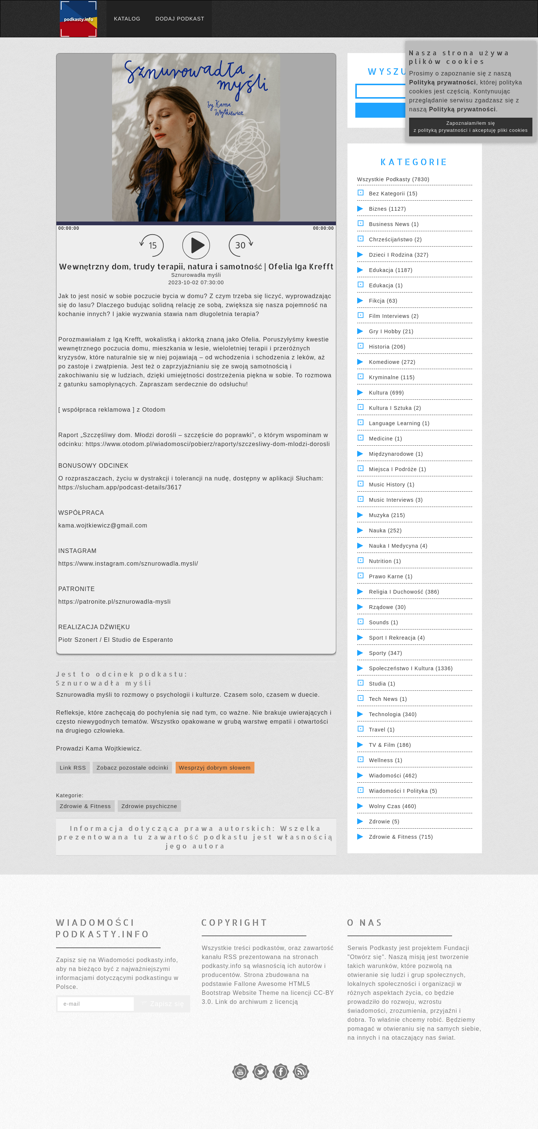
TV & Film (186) (390, 745)
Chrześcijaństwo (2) (395, 239)
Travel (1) (382, 730)
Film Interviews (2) (394, 316)
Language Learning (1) (399, 423)
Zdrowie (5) (384, 822)
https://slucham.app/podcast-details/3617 (120, 487)
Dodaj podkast (179, 19)
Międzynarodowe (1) (396, 454)
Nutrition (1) (385, 561)
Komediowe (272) (392, 362)
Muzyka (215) (387, 515)
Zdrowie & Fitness (85, 806)
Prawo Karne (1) (391, 576)
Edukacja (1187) (391, 270)
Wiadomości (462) (393, 776)
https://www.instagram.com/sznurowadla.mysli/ (128, 563)
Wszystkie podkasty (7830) (393, 179)
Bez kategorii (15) (393, 194)
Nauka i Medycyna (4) (398, 546)
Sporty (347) (385, 653)
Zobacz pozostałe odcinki (132, 767)
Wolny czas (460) (393, 806)
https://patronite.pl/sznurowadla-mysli (114, 601)
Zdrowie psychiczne (149, 806)
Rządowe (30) (387, 607)
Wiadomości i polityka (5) (403, 791)
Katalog (127, 19)
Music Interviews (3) (396, 500)
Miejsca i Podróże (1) (397, 469)
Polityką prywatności (442, 82)
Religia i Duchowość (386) (404, 592)
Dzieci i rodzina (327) (399, 255)
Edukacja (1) (386, 285)
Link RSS (73, 767)
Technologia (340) (393, 714)
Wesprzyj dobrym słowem (215, 767)
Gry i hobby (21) (391, 331)
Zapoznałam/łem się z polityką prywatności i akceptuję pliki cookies (471, 127)
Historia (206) (387, 347)
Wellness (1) (386, 760)
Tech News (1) (388, 699)
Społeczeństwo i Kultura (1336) (411, 668)
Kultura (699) (386, 393)
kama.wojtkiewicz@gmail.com (103, 525)
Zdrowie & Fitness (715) (401, 837)
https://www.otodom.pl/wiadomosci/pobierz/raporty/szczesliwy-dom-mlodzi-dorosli (208, 444)
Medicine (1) (385, 439)
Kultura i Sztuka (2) (395, 408)
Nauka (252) (385, 530)
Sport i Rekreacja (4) (397, 638)
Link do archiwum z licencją (256, 1002)
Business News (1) (394, 224)
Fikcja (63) (383, 301)
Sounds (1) (383, 622)
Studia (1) (382, 684)
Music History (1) (392, 485)
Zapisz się (162, 1004)
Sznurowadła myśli (104, 682)
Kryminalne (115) (392, 377)
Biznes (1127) (387, 209)
